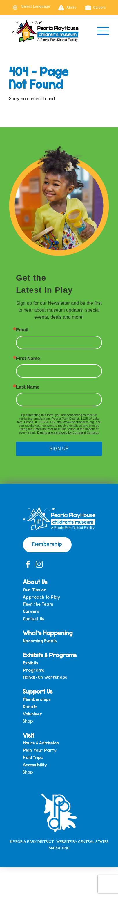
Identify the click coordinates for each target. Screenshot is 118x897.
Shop (28, 721)
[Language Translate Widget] (39, 6)
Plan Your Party (40, 750)
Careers (95, 7)
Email (22, 330)
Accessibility (35, 764)
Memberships (37, 699)
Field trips (33, 757)
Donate (30, 706)
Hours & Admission (41, 742)
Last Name (27, 387)
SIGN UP (59, 448)
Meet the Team (38, 604)
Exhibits (30, 662)
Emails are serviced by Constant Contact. (68, 433)
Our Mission (34, 589)
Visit (28, 735)
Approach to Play (41, 597)
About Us (35, 582)
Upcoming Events (40, 640)
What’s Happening (47, 633)
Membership (47, 544)
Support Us (37, 691)
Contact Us (33, 618)
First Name (28, 358)
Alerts (67, 7)
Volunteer (32, 713)
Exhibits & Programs (50, 655)
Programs (33, 670)
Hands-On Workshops (45, 677)
